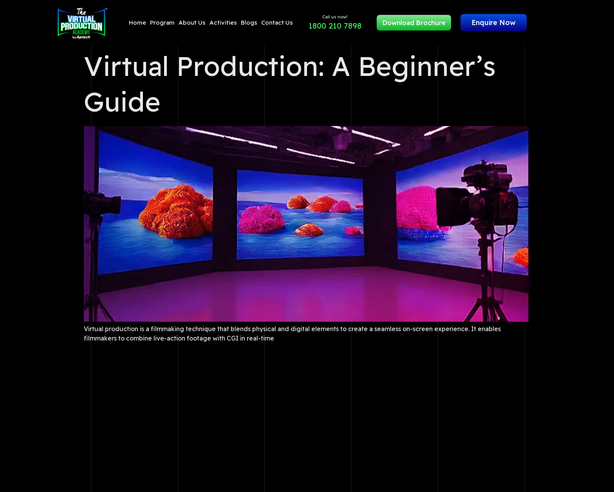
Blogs (249, 22)
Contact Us (277, 22)
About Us (192, 22)
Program (162, 22)
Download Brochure (414, 23)
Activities (223, 22)
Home (137, 22)
